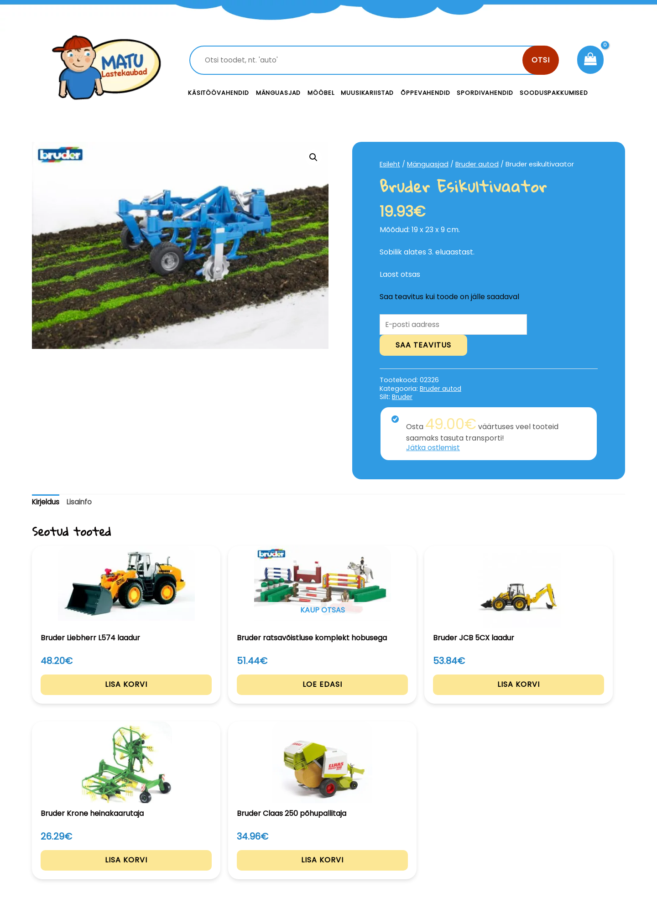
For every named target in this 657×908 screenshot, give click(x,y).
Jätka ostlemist (434, 448)
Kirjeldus (46, 503)
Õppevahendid (425, 92)
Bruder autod (478, 164)
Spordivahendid (485, 92)
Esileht (390, 164)
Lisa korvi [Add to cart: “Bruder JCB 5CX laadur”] (329, 696)
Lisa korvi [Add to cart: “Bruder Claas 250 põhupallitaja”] (569, 696)
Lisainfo (81, 503)
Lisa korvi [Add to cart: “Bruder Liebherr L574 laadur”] (88, 696)
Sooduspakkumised (554, 92)
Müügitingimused (547, 845)
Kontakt (397, 825)
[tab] (46, 503)
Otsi (541, 60)
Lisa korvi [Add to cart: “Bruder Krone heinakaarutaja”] (449, 696)
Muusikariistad (367, 92)
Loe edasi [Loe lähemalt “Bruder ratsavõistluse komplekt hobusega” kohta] (208, 696)
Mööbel (321, 92)
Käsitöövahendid (218, 92)
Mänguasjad (278, 92)
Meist (392, 845)
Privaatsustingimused (555, 825)
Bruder (402, 397)
